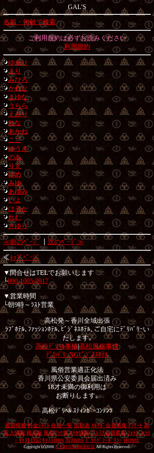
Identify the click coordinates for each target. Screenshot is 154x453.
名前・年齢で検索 (29, 21)
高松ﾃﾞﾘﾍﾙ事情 (56, 346)
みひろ (18, 79)
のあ (14, 157)
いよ (14, 200)
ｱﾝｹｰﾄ (135, 425)
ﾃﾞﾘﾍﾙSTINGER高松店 (75, 446)
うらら (18, 105)
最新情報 (15, 425)
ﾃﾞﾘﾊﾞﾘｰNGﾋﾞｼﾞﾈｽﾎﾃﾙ (77, 354)
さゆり (18, 225)
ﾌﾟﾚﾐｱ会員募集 (108, 433)
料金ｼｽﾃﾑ (39, 425)
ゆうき (18, 148)
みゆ (14, 182)
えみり (18, 114)
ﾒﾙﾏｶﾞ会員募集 (109, 425)
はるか (18, 208)
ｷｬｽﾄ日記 (30, 440)
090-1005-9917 (28, 280)
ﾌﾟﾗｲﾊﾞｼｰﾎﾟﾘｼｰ (103, 440)
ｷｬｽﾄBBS (53, 440)
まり (14, 71)
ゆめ (14, 174)
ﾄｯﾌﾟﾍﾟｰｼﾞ (24, 257)
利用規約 (77, 46)
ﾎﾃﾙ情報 (79, 433)
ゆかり (18, 62)
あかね (18, 131)
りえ (14, 165)
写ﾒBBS (74, 440)
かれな (18, 88)
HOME (131, 440)
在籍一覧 (61, 425)
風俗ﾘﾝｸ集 (56, 433)
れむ (14, 217)
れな (14, 122)
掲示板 (34, 433)
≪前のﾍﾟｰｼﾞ (21, 241)
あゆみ (18, 191)
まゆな (18, 96)
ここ (14, 139)
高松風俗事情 (99, 346)
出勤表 (82, 425)
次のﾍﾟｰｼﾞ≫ (66, 241)
